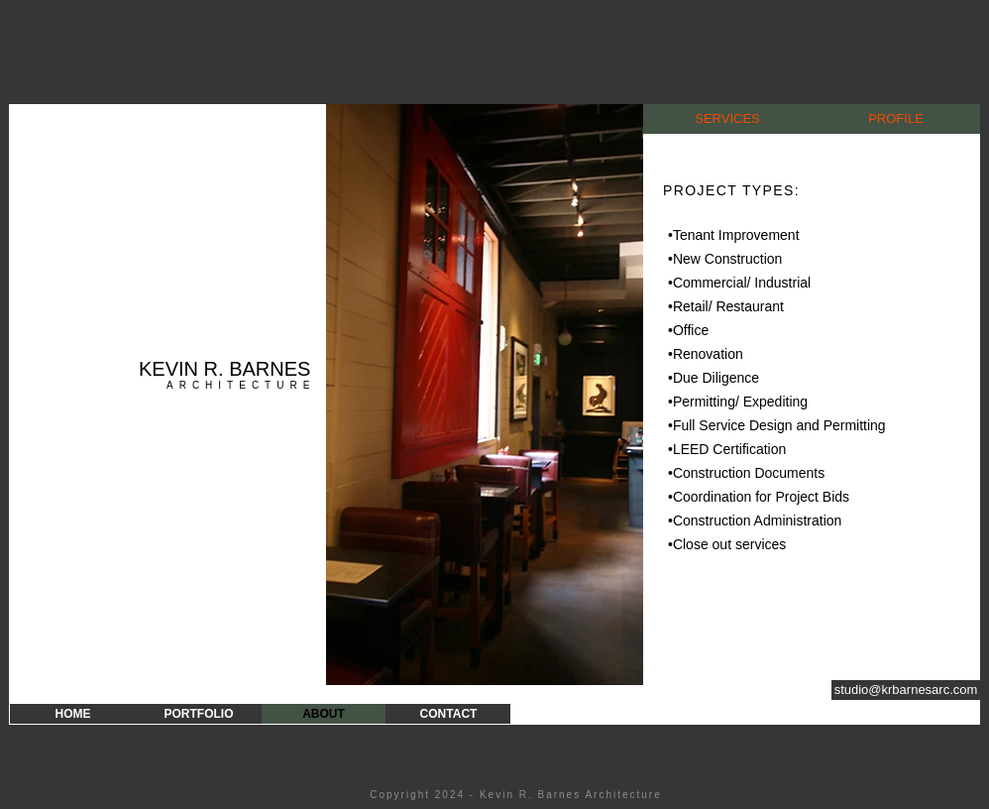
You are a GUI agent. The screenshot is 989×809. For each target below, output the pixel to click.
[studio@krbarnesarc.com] (905, 690)
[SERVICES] (727, 119)
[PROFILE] (896, 119)
